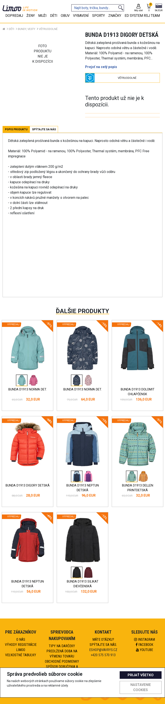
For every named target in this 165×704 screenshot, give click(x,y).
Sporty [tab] (98, 16)
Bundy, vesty (26, 29)
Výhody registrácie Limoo (21, 647)
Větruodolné (48, 29)
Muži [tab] (42, 16)
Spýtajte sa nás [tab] (44, 129)
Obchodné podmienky (62, 661)
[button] (158, 8)
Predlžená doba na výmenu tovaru (61, 653)
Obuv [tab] (65, 16)
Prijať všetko (141, 675)
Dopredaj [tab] (14, 16)
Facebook (144, 645)
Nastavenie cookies (140, 687)
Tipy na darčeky (62, 646)
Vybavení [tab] (81, 16)
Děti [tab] (53, 16)
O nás (20, 639)
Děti (11, 29)
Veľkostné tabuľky (20, 655)
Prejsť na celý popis (101, 67)
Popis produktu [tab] (16, 129)
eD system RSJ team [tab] (142, 16)
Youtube (144, 650)
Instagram (144, 639)
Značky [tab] (114, 16)
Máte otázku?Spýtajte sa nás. (103, 642)
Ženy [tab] (30, 16)
